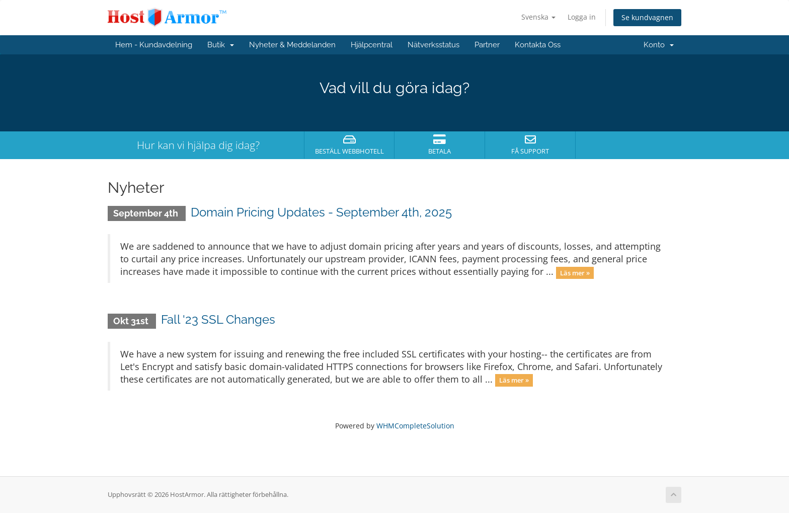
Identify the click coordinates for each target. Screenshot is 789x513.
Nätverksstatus (433, 44)
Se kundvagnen (647, 17)
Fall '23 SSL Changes (218, 319)
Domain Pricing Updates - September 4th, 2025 (321, 212)
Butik (220, 44)
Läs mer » (575, 272)
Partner (487, 44)
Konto (659, 44)
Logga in (582, 17)
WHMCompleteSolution (415, 425)
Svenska (538, 17)
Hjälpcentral (371, 44)
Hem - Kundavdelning (153, 44)
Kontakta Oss (538, 44)
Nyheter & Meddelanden (292, 44)
